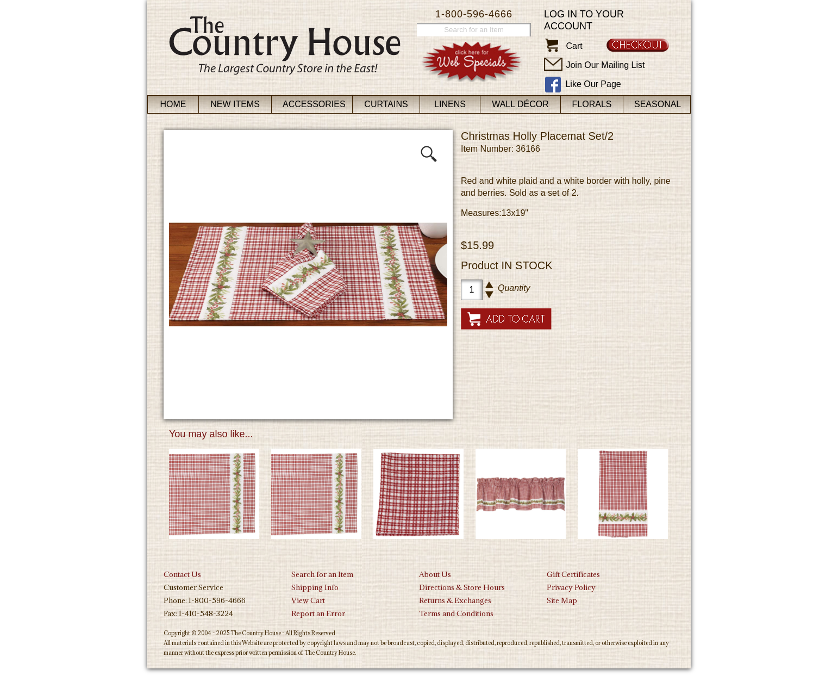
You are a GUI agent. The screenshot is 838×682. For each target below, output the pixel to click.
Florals (592, 104)
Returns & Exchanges (455, 600)
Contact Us (182, 574)
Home (173, 104)
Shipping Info (315, 587)
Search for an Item (322, 574)
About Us (435, 574)
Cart (574, 46)
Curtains (386, 104)
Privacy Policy (571, 587)
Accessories (314, 104)
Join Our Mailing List (605, 65)
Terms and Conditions (456, 613)
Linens (450, 104)
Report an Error (318, 613)
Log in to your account (584, 20)
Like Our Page (593, 84)
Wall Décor (520, 104)
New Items (235, 104)
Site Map (562, 600)
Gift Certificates (573, 574)
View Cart (308, 600)
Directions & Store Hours (462, 587)
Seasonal (657, 104)
